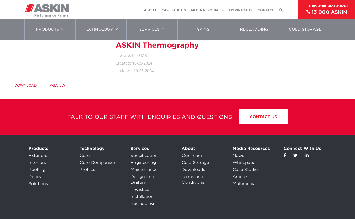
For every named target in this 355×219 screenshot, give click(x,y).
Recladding (142, 203)
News (238, 155)
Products (38, 148)
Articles (240, 176)
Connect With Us (302, 148)
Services (140, 148)
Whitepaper (245, 162)
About (188, 148)
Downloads (193, 169)
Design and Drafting (142, 179)
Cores (86, 155)
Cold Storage (195, 162)
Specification (144, 155)
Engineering (143, 162)
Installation (142, 196)
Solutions (38, 183)
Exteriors (37, 155)
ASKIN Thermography (157, 45)
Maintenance (144, 169)
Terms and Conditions (193, 179)
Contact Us (263, 117)
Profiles (87, 169)
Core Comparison (98, 162)
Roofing (36, 169)
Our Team (192, 155)
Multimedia (244, 183)
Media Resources (251, 148)
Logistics (140, 189)
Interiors (37, 162)
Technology (92, 148)
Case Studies (246, 169)
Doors (34, 176)
